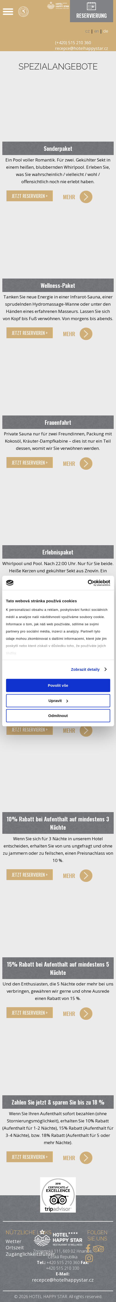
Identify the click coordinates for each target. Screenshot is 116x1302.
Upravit (58, 700)
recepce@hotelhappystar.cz (81, 48)
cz (87, 31)
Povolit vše (58, 685)
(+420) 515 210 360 (73, 42)
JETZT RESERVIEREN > (30, 195)
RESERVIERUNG (91, 15)
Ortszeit (15, 1247)
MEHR (69, 197)
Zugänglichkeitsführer (30, 1254)
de (105, 31)
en (96, 31)
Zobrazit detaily (85, 669)
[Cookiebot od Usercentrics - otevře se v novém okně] (87, 583)
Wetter (13, 1241)
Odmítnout (58, 715)
